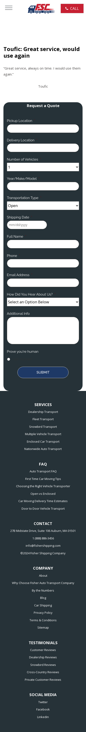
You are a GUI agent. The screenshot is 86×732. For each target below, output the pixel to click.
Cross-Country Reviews (43, 672)
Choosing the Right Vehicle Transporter (43, 486)
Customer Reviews (43, 650)
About (43, 575)
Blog (43, 598)
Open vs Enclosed (43, 494)
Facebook (43, 709)
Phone (13, 256)
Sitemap (43, 627)
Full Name (16, 236)
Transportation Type (24, 198)
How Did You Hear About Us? (31, 294)
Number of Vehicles (24, 159)
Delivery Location (22, 140)
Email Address (19, 275)
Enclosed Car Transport (43, 441)
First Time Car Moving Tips (43, 479)
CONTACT (43, 523)
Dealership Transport (43, 412)
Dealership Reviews (43, 657)
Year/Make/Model (23, 179)
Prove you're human (23, 352)
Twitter (43, 702)
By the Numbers (43, 590)
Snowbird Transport (43, 427)
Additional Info (18, 314)
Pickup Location (21, 121)
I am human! (22, 359)
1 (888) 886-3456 (43, 538)
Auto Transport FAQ (43, 471)
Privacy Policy (43, 613)
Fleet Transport (43, 419)
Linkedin (43, 717)
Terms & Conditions (43, 620)
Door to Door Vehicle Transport (43, 508)
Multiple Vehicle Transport (43, 434)
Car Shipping (43, 605)
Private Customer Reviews (43, 680)
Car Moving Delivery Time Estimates (43, 501)
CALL (72, 8)
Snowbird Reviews (43, 665)
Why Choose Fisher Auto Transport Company (43, 583)
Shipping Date (19, 217)
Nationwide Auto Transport (43, 449)
